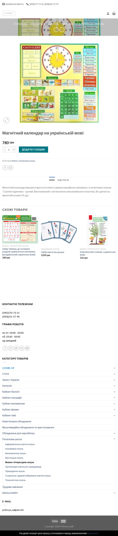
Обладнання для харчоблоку (18, 433)
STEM (5, 373)
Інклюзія (7, 385)
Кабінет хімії (9, 415)
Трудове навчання (12, 486)
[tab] (52, 180)
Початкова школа (45, 24)
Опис (52, 180)
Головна (20, 24)
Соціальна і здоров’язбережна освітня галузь (28, 475)
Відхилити (93, 533)
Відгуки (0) (63, 180)
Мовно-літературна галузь (83, 24)
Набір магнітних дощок (52, 252)
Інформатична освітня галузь (20, 444)
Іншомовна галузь (14, 448)
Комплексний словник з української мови (98, 253)
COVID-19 (8, 367)
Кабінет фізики (10, 409)
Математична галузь (15, 453)
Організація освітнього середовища (23, 466)
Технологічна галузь (15, 480)
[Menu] (9, 13)
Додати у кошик (33, 149)
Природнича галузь (15, 471)
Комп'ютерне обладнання (16, 421)
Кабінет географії (12, 397)
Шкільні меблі (10, 492)
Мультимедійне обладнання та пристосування (28, 427)
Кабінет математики (13, 403)
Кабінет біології (11, 391)
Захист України (10, 379)
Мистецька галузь (14, 457)
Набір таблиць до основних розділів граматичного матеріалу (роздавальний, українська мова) (18, 252)
